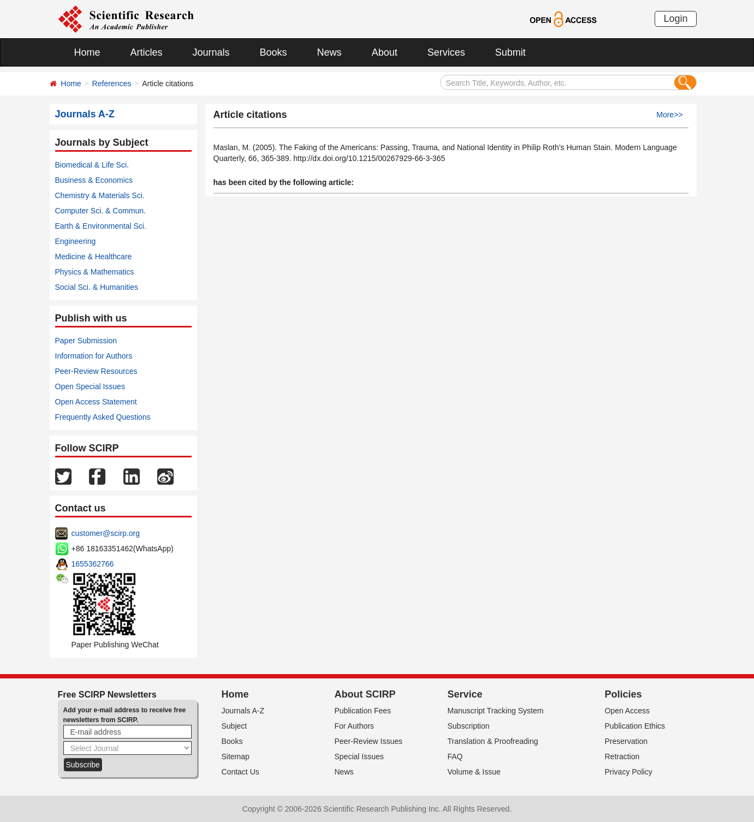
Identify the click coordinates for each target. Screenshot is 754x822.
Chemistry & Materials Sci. (100, 195)
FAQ (455, 756)
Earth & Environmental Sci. (100, 226)
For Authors (354, 726)
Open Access (627, 710)
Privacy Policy (628, 771)
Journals (211, 52)
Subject (234, 726)
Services (446, 52)
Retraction (622, 756)
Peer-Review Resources (96, 371)
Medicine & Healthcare (93, 256)
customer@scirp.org (106, 533)
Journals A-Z (243, 710)
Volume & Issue (474, 771)
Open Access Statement (96, 401)
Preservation (626, 741)
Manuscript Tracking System (496, 710)
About (384, 52)
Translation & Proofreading (493, 741)
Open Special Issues (90, 386)
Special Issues (359, 756)
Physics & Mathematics (94, 271)
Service (465, 694)
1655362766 (93, 563)
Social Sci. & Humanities (97, 287)
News (329, 52)
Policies (623, 694)
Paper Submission (86, 340)
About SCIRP (365, 694)
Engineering (75, 241)
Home (87, 52)
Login (675, 18)
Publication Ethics (635, 726)
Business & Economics (94, 180)
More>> (669, 114)
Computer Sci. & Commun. (100, 210)
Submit (510, 52)
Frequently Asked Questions (103, 417)
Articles (146, 52)
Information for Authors (94, 356)
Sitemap (236, 756)
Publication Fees (363, 710)
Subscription (469, 726)
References (112, 83)
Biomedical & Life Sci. (92, 164)
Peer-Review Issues (369, 741)
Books (273, 52)
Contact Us (240, 771)
